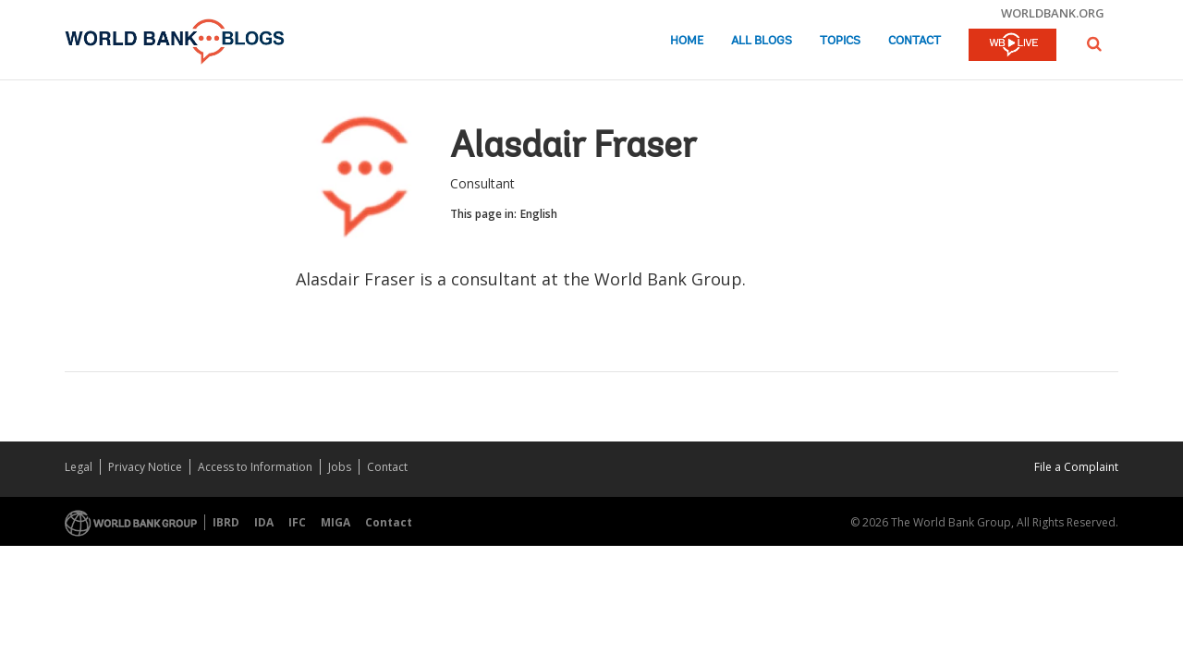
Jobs (339, 467)
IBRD (226, 522)
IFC (297, 522)
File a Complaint (1076, 467)
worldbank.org (1052, 12)
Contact (914, 41)
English (538, 214)
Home (686, 41)
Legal (78, 467)
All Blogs (761, 41)
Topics (840, 41)
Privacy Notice (145, 467)
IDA (264, 522)
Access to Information (255, 467)
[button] (1094, 44)
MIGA (335, 522)
